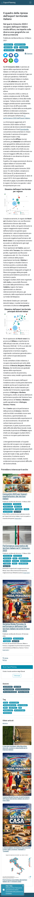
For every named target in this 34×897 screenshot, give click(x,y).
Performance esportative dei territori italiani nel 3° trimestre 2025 (15, 880)
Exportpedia (24, 129)
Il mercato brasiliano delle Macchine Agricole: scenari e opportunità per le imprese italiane (15, 748)
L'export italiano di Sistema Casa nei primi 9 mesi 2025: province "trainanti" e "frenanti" (17, 849)
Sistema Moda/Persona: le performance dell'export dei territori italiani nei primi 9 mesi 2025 (16, 627)
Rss (5, 660)
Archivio (5, 723)
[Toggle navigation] (30, 2)
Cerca (5, 658)
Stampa (28, 54)
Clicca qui (17, 676)
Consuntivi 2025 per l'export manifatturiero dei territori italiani (15, 496)
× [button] (22, 886)
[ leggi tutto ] (17, 518)
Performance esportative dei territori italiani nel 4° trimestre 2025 (16, 548)
